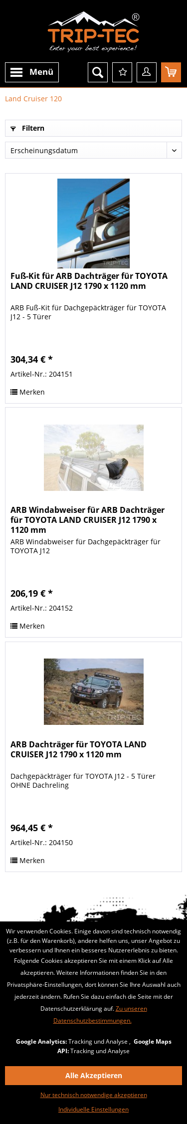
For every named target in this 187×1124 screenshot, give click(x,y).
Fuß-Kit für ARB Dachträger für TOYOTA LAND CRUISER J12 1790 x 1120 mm (89, 281)
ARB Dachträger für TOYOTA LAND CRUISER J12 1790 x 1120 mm (78, 749)
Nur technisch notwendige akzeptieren (93, 1095)
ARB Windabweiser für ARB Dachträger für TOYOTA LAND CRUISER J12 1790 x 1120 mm (87, 520)
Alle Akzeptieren (93, 1075)
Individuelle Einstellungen (93, 1109)
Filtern (27, 128)
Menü (31, 73)
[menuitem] (32, 72)
